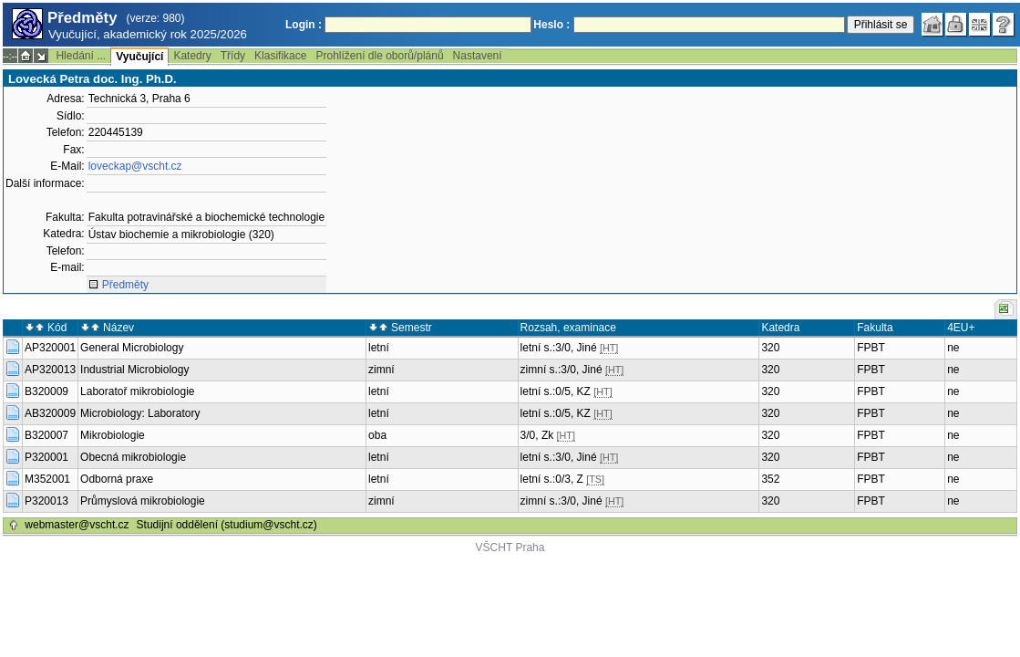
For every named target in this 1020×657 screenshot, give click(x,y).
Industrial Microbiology (134, 369)
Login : (303, 24)
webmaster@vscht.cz (77, 524)
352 (770, 479)
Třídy (233, 55)
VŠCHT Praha (510, 547)
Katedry (192, 55)
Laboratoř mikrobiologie (137, 391)
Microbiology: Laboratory (140, 413)
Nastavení (477, 55)
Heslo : (551, 24)
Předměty (125, 284)
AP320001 (50, 347)
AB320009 (50, 413)
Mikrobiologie (112, 435)
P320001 (46, 457)
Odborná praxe (116, 479)
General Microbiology (131, 347)
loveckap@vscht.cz (135, 166)
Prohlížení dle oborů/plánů (379, 55)
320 (770, 347)
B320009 (46, 391)
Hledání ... (81, 55)
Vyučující (139, 56)
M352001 (47, 479)
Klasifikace (280, 55)
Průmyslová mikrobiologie (142, 501)
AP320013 (50, 369)
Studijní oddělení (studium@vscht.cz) (227, 524)
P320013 (46, 501)
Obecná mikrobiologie (133, 457)
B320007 (46, 435)
